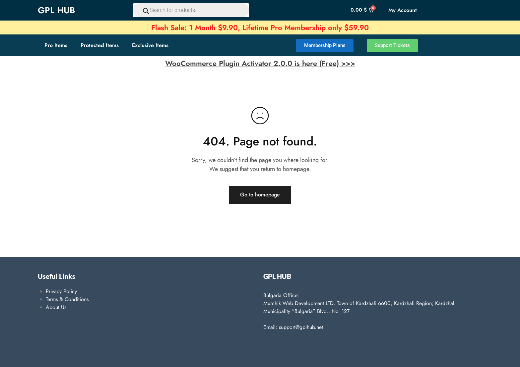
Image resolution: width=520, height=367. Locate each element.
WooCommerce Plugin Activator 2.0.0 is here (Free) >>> (260, 63)
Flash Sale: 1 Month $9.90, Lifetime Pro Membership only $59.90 (260, 27)
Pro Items (55, 45)
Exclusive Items (150, 45)
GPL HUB (56, 10)
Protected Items (100, 45)
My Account (402, 10)
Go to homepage (260, 194)
